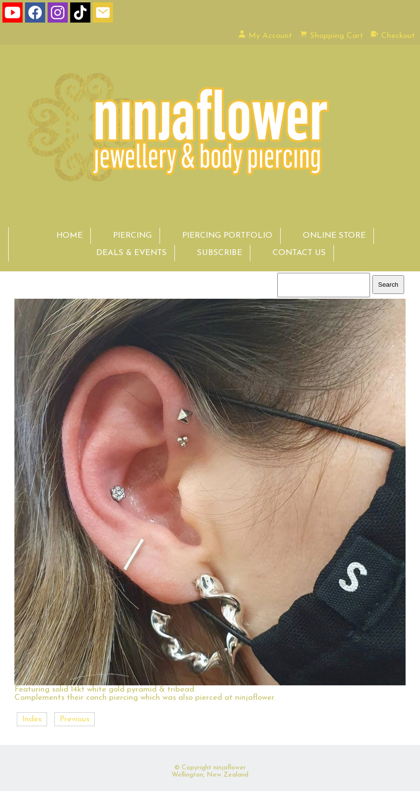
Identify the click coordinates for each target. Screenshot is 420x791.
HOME (69, 235)
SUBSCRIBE (219, 253)
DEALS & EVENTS (131, 253)
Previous (74, 719)
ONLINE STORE (334, 235)
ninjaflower (229, 767)
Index (32, 719)
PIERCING (132, 235)
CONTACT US (299, 253)
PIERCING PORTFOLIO (227, 235)
